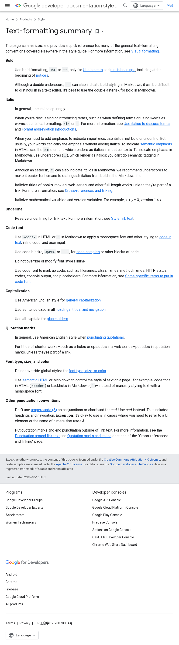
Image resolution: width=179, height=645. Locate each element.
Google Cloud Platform (22, 597)
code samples (88, 252)
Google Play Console (107, 515)
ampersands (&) (44, 410)
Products (26, 19)
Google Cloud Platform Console (115, 507)
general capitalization (83, 300)
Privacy (25, 623)
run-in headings (122, 70)
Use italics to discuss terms (147, 123)
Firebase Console (104, 522)
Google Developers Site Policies (131, 464)
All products (14, 604)
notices (42, 75)
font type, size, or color (87, 371)
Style (41, 19)
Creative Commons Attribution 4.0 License (132, 459)
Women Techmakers (21, 522)
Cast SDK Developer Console (113, 537)
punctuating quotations (105, 337)
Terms (10, 623)
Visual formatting (145, 51)
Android (11, 574)
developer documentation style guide (71, 6)
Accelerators (15, 515)
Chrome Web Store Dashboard (114, 545)
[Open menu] (7, 5)
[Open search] (125, 5)
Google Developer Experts (24, 507)
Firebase (12, 589)
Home (10, 19)
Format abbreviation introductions (49, 129)
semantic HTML (35, 380)
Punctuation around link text (37, 436)
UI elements (93, 70)
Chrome (11, 582)
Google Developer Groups (24, 500)
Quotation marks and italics (89, 436)
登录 (170, 5)
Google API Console (106, 500)
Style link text (122, 218)
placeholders (57, 319)
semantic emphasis (156, 144)
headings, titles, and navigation (81, 309)
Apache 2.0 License (69, 464)
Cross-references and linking (88, 190)
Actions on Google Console (111, 530)
